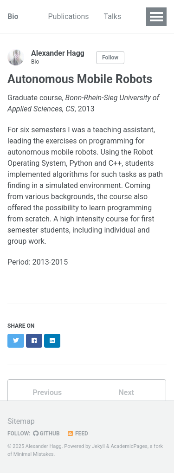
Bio (12, 16)
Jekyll (98, 446)
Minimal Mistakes (33, 454)
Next (126, 392)
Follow (110, 57)
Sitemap (21, 421)
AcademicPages (129, 446)
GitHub (46, 433)
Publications (68, 16)
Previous (47, 392)
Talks (113, 16)
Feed (77, 433)
